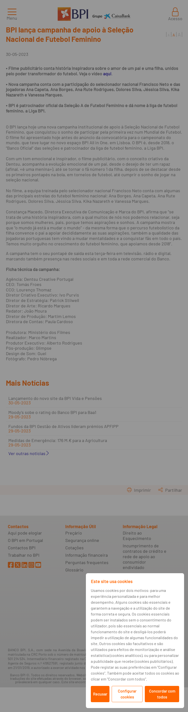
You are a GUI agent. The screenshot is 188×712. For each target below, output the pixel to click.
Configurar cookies (127, 694)
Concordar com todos (162, 694)
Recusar (100, 694)
